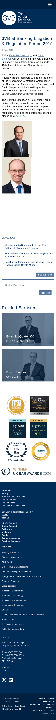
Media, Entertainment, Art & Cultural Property (23, 615)
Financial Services (10, 581)
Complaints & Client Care (13, 505)
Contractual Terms (10, 499)
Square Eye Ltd (47, 713)
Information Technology (12, 595)
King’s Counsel (9, 523)
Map (4, 670)
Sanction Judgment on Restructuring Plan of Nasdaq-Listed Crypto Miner (29, 263)
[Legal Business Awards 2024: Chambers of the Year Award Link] (16, 413)
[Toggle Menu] (50, 4)
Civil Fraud (7, 562)
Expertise (6, 546)
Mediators (6, 532)
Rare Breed (46, 710)
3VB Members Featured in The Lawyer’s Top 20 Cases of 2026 (29, 255)
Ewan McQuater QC (20, 55)
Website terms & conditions (42, 704)
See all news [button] (45, 274)
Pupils (5, 535)
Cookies (41, 698)
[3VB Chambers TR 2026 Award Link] (17, 459)
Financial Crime (9, 619)
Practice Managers (11, 541)
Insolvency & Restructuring (14, 600)
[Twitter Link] (4, 680)
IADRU (5, 515)
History (5, 493)
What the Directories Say (13, 496)
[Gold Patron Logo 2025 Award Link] (40, 459)
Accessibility (48, 701)
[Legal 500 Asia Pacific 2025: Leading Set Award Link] (17, 436)
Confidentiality (8, 502)
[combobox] (28, 285)
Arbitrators (7, 529)
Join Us (5, 518)
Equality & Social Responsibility (17, 512)
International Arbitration (12, 591)
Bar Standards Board (10, 701)
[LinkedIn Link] (11, 680)
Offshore (6, 610)
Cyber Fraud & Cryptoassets (15, 567)
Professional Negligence (13, 624)
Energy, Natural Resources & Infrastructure (22, 576)
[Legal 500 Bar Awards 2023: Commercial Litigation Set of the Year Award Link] (39, 413)
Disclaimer (49, 707)
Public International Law (13, 629)
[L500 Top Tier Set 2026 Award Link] (38, 436)
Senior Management (11, 538)
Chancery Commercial (12, 557)
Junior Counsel (9, 526)
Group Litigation (9, 586)
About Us (6, 490)
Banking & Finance (10, 552)
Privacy (51, 698)
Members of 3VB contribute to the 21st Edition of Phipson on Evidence (26, 246)
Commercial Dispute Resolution (16, 572)
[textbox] (26, 285)
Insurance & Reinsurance (13, 605)
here (20, 116)
